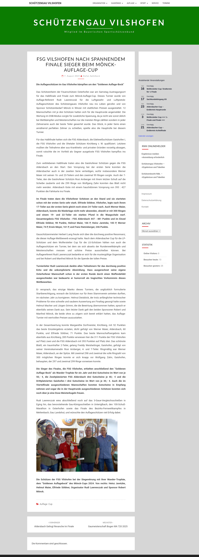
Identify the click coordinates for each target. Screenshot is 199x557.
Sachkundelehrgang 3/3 (157, 99)
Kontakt (145, 207)
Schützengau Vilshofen (45, 3)
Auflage (130, 3)
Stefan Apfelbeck (91, 76)
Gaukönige (116, 3)
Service (155, 3)
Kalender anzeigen (146, 136)
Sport (143, 3)
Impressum (147, 194)
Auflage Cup (46, 504)
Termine (166, 3)
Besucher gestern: (152, 266)
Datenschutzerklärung (151, 200)
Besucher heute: (151, 259)
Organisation (99, 3)
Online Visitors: (151, 253)
